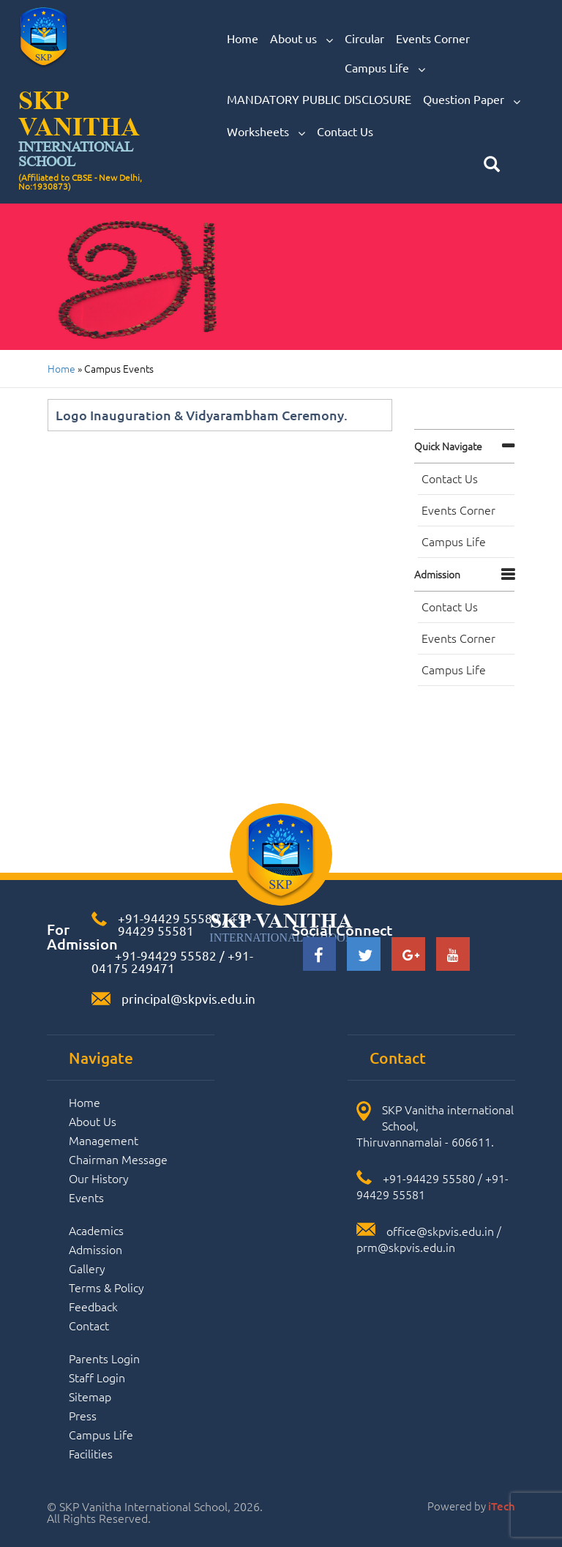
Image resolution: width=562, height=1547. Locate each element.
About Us (92, 1121)
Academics (96, 1230)
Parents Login (104, 1358)
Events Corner (433, 38)
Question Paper (471, 100)
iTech (501, 1506)
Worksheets (266, 132)
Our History (99, 1178)
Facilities (91, 1453)
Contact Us (345, 131)
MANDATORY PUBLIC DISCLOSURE (319, 99)
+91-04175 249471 (172, 961)
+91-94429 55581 (187, 924)
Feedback (93, 1306)
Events (86, 1197)
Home (242, 38)
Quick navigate (448, 446)
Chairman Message (118, 1159)
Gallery (87, 1268)
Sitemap (90, 1396)
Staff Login (97, 1377)
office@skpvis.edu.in (440, 1231)
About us (301, 39)
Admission (437, 574)
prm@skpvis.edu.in (405, 1247)
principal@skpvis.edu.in (188, 998)
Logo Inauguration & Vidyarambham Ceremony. (202, 414)
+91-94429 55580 (169, 917)
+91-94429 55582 (164, 955)
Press (83, 1415)
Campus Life (385, 68)
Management (103, 1140)
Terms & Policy (106, 1287)
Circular (364, 38)
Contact (89, 1325)
